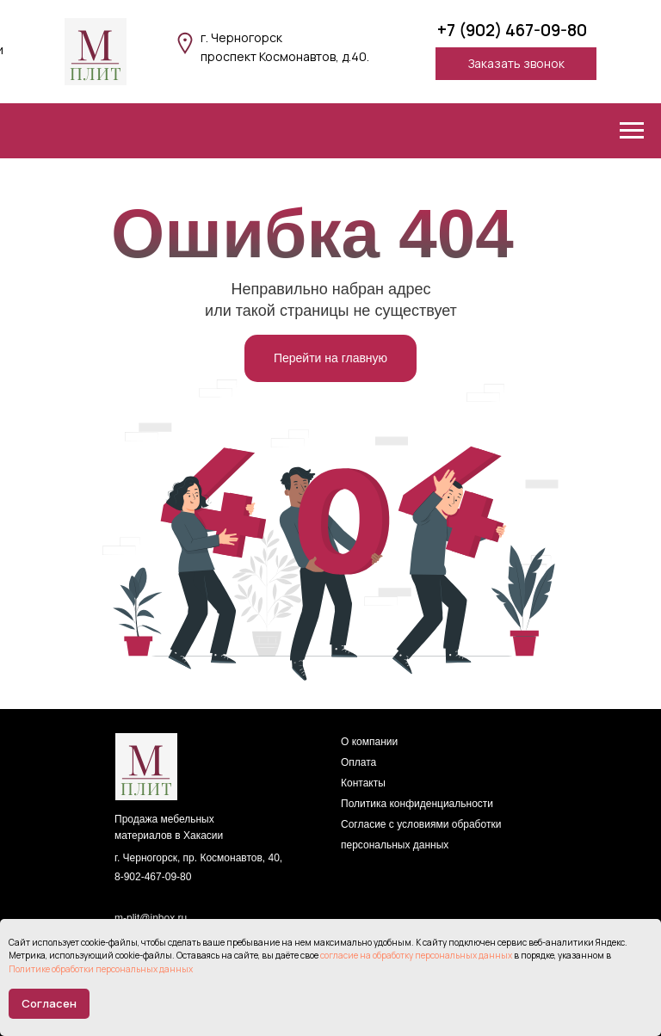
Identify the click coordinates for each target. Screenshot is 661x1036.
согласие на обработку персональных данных (416, 955)
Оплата (358, 762)
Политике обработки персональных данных (101, 969)
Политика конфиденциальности (417, 804)
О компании (369, 742)
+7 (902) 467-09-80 (512, 30)
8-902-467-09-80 (152, 877)
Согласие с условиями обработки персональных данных (421, 834)
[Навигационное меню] (632, 130)
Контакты (363, 783)
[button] (516, 63)
